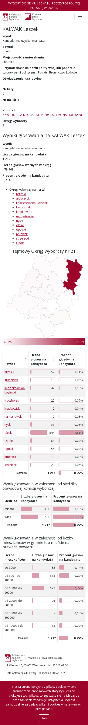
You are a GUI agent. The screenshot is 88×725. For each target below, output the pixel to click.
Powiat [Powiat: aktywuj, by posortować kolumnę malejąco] (9, 364)
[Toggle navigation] (79, 16)
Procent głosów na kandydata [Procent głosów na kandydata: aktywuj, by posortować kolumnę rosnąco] (67, 359)
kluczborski (23, 207)
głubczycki (23, 198)
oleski (20, 225)
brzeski (21, 194)
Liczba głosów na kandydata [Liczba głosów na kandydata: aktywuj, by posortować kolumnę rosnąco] (38, 359)
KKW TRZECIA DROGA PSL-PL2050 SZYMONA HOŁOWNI (42, 115)
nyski (19, 221)
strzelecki (22, 238)
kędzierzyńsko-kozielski (32, 203)
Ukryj (44, 718)
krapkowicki (24, 212)
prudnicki (22, 234)
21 (4, 125)
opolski (21, 229)
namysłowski (25, 216)
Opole (20, 243)
